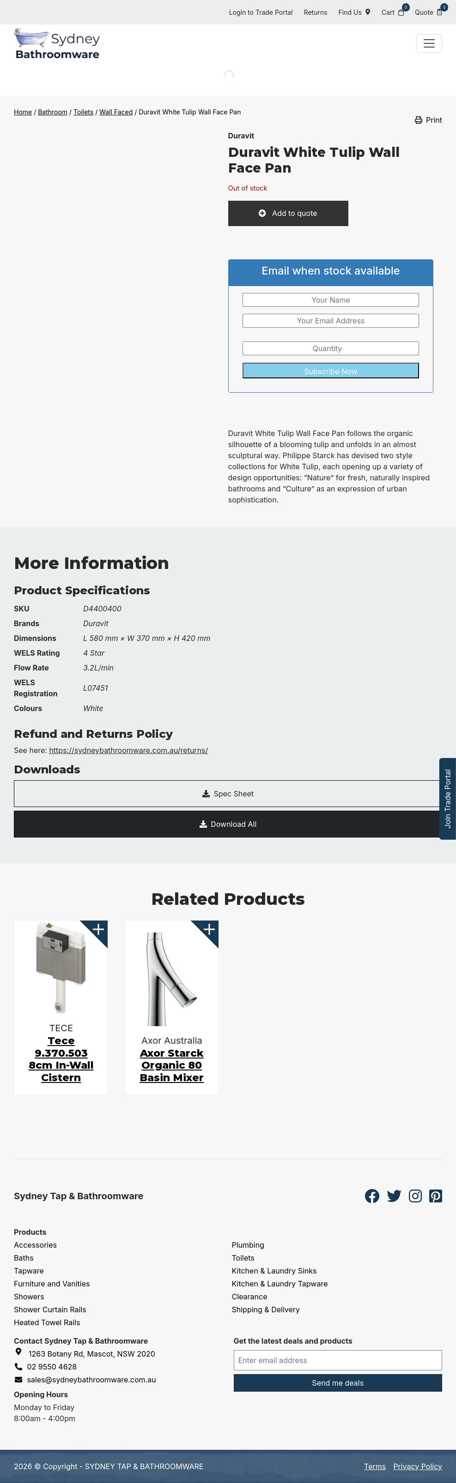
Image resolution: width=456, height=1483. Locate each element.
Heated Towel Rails (47, 1322)
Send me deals (338, 1382)
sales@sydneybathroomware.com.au (85, 1379)
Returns (316, 12)
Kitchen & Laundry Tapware (280, 1283)
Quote (428, 11)
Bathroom (52, 112)
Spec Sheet (228, 793)
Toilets (83, 112)
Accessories (35, 1245)
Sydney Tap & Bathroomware (78, 1196)
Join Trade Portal (447, 799)
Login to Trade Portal (261, 12)
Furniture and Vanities (52, 1283)
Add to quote (293, 213)
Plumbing (248, 1245)
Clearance (250, 1296)
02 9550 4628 (45, 1366)
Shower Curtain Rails (50, 1309)
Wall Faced (116, 112)
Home (23, 112)
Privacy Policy (417, 1466)
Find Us (355, 12)
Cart (393, 11)
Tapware (29, 1270)
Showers (29, 1296)
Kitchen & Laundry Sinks (274, 1270)
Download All (228, 824)
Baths (24, 1257)
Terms (375, 1466)
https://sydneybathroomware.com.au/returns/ (128, 750)
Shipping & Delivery (266, 1309)
